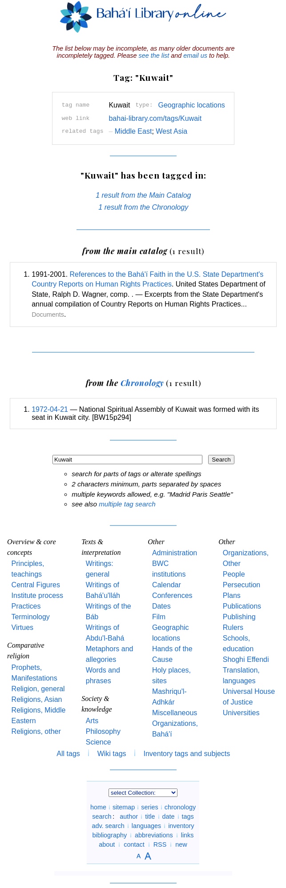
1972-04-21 (50, 409)
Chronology (142, 383)
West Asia (171, 131)
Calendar (166, 585)
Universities (241, 713)
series (149, 807)
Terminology (31, 617)
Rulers (233, 627)
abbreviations (154, 835)
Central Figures (36, 585)
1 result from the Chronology (143, 207)
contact (134, 844)
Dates (161, 606)
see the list (153, 55)
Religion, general (38, 689)
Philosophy (103, 731)
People (234, 574)
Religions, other (36, 731)
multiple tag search (127, 504)
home (98, 807)
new (181, 844)
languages (146, 825)
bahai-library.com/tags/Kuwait (155, 118)
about (107, 844)
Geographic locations (191, 105)
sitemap (124, 807)
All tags (68, 753)
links (187, 835)
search (101, 816)
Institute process (38, 595)
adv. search (108, 825)
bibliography (109, 835)
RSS (160, 844)
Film (158, 617)
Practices (26, 606)
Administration (174, 553)
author (129, 816)
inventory (181, 825)
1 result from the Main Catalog (143, 195)
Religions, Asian (37, 699)
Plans (232, 595)
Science (98, 742)
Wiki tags (111, 753)
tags (188, 816)
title (150, 816)
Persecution (242, 585)
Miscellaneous (174, 713)
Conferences (172, 595)
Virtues (23, 627)
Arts (92, 721)
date (168, 816)
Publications (242, 606)
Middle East (130, 131)
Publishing (239, 617)
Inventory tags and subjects (187, 753)
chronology (180, 807)
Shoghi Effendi (246, 659)
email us (195, 55)
